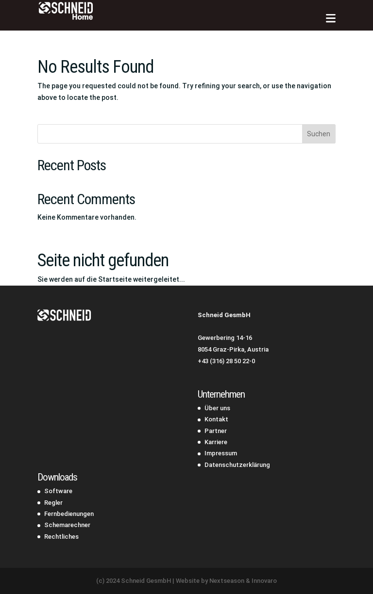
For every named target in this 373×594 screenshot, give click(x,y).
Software (58, 491)
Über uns (217, 408)
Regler (53, 502)
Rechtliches (61, 536)
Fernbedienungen (69, 513)
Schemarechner (67, 525)
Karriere (215, 442)
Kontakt (216, 419)
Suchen (318, 134)
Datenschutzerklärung (237, 464)
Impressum (220, 453)
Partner (215, 430)
